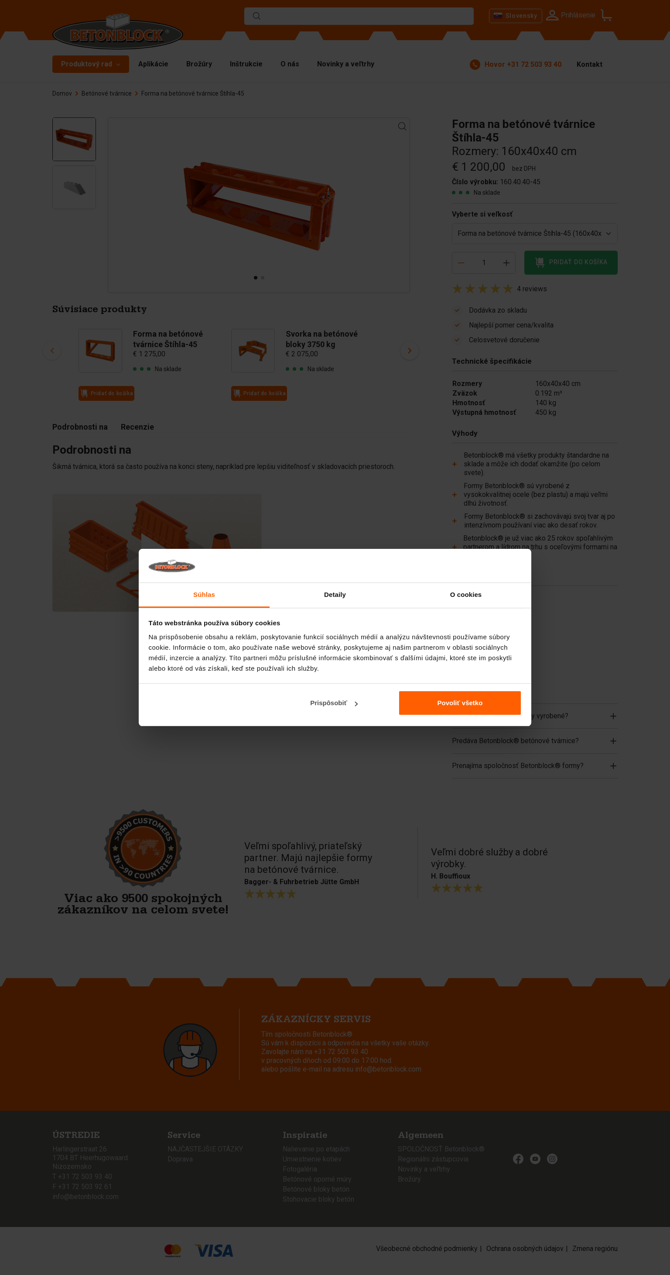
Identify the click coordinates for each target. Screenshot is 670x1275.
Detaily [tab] (335, 594)
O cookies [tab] (466, 594)
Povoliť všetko (459, 702)
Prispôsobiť (334, 702)
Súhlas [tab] (204, 594)
